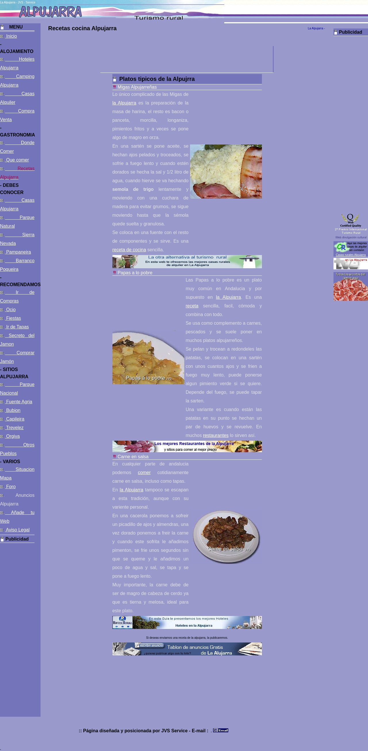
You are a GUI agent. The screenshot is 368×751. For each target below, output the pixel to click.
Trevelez (14, 427)
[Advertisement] (17, 629)
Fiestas (13, 318)
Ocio (10, 309)
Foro (10, 486)
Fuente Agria (18, 401)
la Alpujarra (124, 102)
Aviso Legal (17, 529)
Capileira (14, 419)
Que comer (17, 159)
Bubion (12, 410)
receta (192, 305)
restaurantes (216, 435)
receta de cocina (129, 249)
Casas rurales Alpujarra (351, 254)
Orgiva (12, 436)
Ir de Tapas (17, 326)
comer (144, 472)
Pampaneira (18, 252)
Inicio (11, 36)
